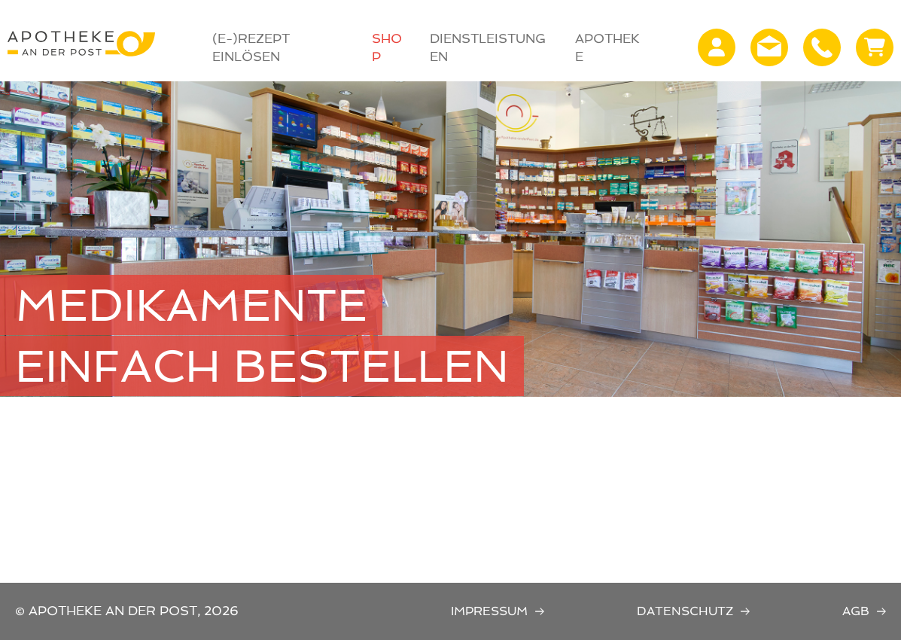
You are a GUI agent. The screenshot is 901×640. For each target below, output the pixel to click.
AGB (855, 611)
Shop (387, 47)
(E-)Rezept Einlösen (251, 47)
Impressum (489, 611)
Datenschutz (685, 611)
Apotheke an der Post (81, 43)
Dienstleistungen (488, 47)
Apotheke (607, 47)
